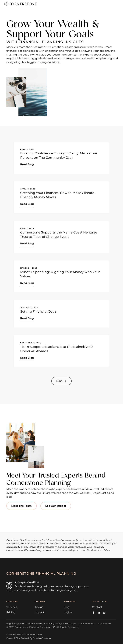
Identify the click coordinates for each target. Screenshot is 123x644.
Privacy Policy (54, 623)
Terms (39, 623)
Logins (67, 612)
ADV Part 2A (87, 623)
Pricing (10, 612)
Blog (66, 607)
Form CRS (70, 623)
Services (11, 607)
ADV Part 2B (104, 623)
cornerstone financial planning (41, 573)
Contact (97, 607)
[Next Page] (61, 381)
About (39, 607)
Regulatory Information (19, 623)
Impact (39, 612)
